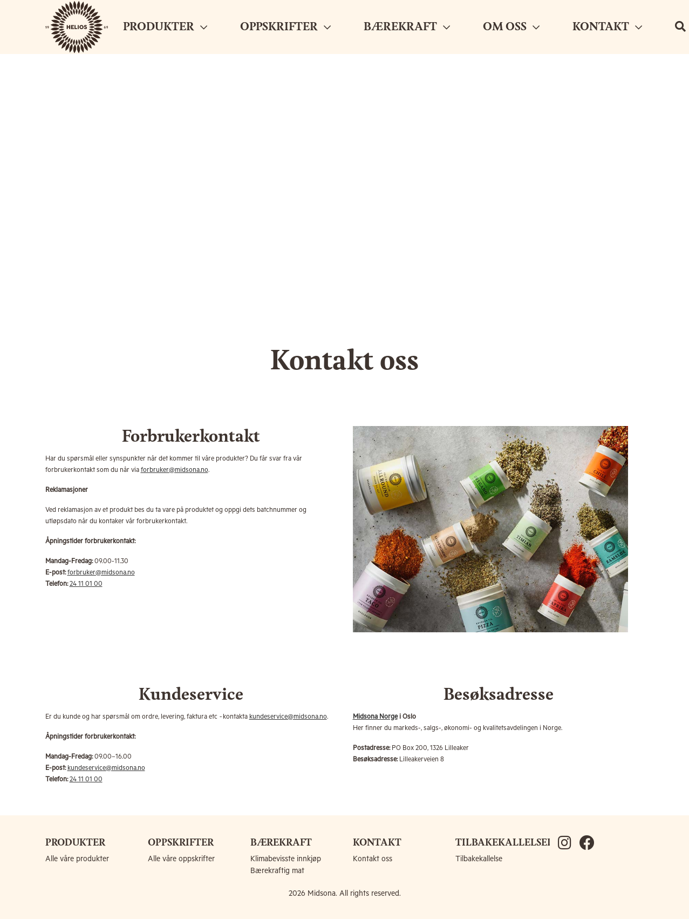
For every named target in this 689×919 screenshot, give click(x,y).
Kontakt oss (372, 859)
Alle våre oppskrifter (181, 859)
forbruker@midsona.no (174, 470)
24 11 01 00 (86, 584)
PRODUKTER (165, 27)
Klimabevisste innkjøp (285, 859)
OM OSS (511, 27)
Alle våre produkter (77, 859)
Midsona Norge (375, 717)
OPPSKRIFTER (285, 27)
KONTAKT (607, 27)
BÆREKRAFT (407, 27)
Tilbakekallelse (478, 859)
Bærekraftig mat (277, 871)
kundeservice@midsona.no (288, 717)
